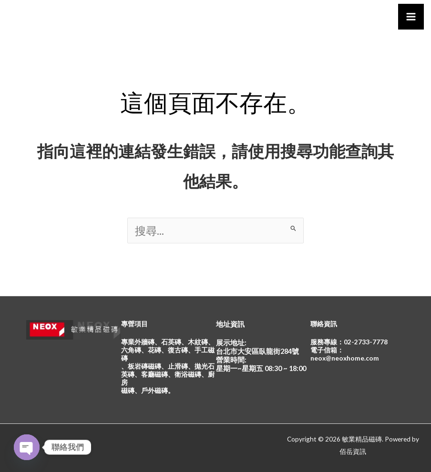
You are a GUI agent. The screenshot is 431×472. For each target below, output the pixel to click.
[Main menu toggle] (411, 17)
